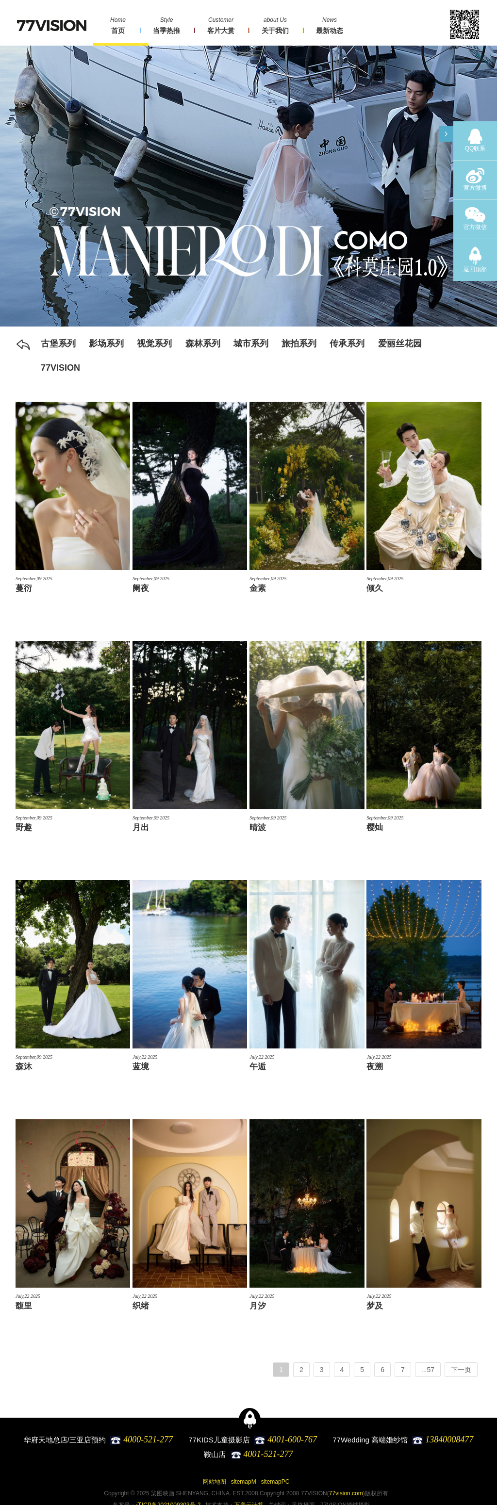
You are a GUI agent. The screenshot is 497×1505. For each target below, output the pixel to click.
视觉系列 (154, 343)
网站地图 (214, 1481)
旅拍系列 (299, 343)
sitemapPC (275, 1481)
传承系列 (347, 343)
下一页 (461, 1370)
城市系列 (250, 343)
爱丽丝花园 (400, 343)
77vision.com (346, 1493)
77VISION (60, 368)
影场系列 (106, 343)
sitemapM (243, 1481)
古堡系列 (58, 343)
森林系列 (202, 343)
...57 (427, 1370)
